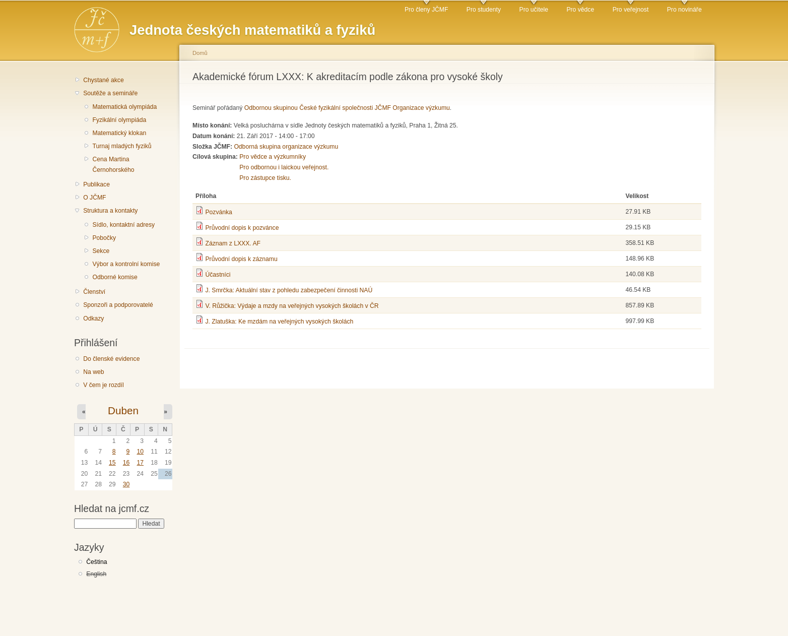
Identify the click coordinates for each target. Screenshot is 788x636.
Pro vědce (580, 9)
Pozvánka (218, 212)
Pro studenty (484, 9)
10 (140, 451)
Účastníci (217, 274)
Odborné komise (114, 277)
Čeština (96, 561)
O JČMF (94, 197)
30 (126, 484)
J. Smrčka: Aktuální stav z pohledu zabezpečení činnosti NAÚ (288, 290)
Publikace (96, 184)
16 (126, 462)
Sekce (100, 251)
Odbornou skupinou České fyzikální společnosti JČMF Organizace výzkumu (347, 107)
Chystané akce (103, 80)
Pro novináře (684, 9)
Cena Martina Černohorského (113, 164)
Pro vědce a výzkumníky (272, 156)
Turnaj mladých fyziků (121, 146)
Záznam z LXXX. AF (232, 243)
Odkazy (93, 318)
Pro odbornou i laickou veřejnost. (284, 167)
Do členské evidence (111, 358)
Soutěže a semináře (110, 93)
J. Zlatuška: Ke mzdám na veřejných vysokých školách (279, 321)
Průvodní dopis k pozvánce (242, 227)
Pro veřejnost (631, 9)
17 (140, 462)
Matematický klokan (119, 133)
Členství (94, 291)
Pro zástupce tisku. (265, 177)
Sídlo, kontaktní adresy (123, 224)
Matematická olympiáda (124, 106)
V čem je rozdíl (103, 385)
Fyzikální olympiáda (119, 119)
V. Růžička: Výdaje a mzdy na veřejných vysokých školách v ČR (291, 305)
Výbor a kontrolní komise (126, 264)
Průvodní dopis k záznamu (241, 259)
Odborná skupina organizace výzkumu (286, 146)
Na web (93, 371)
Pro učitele (533, 9)
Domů (200, 53)
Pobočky (104, 237)
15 (112, 462)
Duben (123, 410)
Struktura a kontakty (110, 210)
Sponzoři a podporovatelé (118, 304)
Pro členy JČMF (426, 9)
